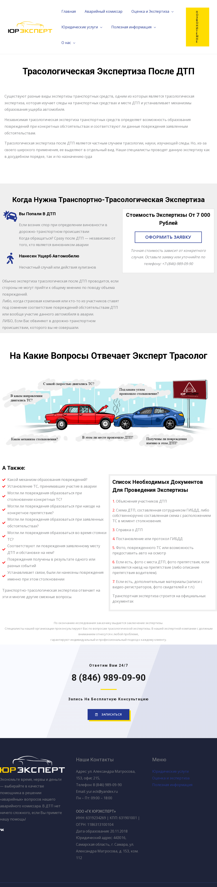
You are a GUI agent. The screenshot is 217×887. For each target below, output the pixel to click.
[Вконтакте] (2, 816)
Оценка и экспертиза (171, 764)
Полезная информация (172, 771)
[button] (168, 224)
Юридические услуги (170, 758)
